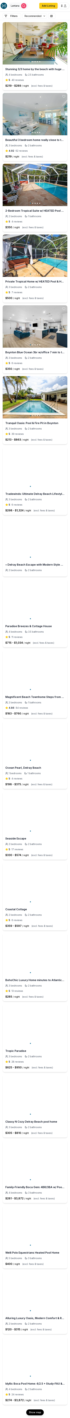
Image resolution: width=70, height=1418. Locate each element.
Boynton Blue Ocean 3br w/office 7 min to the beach (35, 352)
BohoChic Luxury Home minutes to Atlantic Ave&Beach (35, 980)
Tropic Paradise (15, 1051)
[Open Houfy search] (18, 5)
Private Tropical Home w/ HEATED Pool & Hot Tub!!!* (35, 281)
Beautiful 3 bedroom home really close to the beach (35, 140)
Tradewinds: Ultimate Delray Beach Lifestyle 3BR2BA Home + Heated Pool (35, 493)
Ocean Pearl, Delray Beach (23, 767)
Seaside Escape (15, 838)
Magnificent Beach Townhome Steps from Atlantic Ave (35, 697)
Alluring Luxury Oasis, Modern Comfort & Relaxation (35, 1318)
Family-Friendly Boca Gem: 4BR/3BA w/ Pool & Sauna (35, 1187)
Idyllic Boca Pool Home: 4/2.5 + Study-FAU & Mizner (35, 1383)
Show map (35, 1412)
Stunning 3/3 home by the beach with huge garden (35, 69)
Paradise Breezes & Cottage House (28, 626)
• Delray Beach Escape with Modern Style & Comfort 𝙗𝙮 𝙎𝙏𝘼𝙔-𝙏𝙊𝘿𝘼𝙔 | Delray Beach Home (35, 564)
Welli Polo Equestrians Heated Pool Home (32, 1252)
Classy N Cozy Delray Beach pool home (31, 1121)
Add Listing (48, 5)
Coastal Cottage (16, 909)
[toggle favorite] (63, 25)
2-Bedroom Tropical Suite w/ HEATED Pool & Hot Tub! (35, 210)
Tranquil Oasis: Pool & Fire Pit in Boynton (31, 423)
